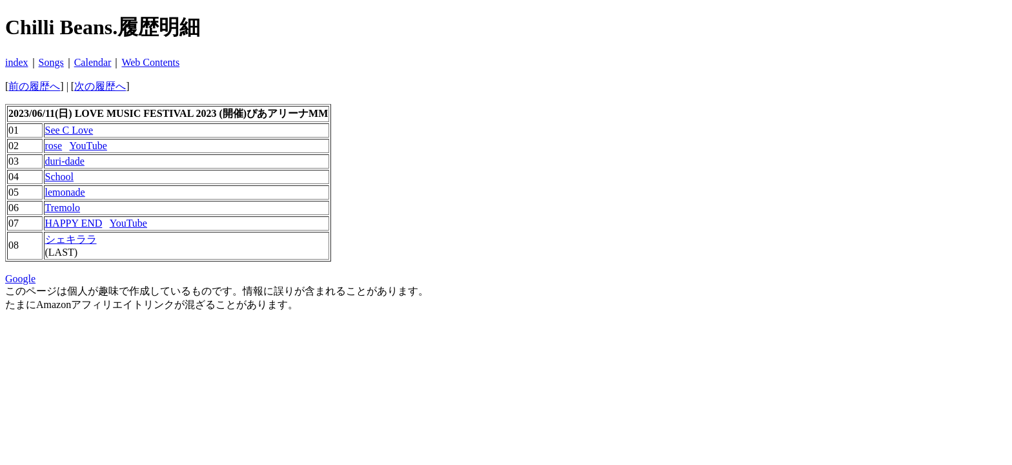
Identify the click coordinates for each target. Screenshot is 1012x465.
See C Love (69, 130)
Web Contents (150, 62)
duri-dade (65, 161)
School (59, 176)
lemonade (65, 192)
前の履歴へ (34, 86)
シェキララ (71, 239)
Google (20, 278)
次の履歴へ (100, 86)
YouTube (88, 145)
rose (54, 145)
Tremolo (63, 207)
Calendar (93, 62)
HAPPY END (74, 223)
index (16, 62)
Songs (51, 62)
